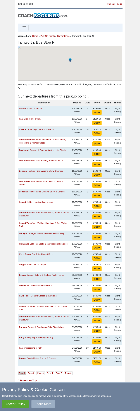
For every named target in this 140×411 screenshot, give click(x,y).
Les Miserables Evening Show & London (42, 192)
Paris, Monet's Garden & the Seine (38, 296)
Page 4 (50, 373)
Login (119, 4)
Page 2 (31, 373)
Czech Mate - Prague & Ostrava (37, 358)
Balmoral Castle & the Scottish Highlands (43, 244)
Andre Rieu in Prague (33, 265)
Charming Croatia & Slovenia (36, 129)
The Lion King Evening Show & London (41, 171)
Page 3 (40, 373)
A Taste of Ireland (30, 108)
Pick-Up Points (47, 36)
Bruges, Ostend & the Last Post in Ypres (41, 275)
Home (35, 36)
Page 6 (68, 373)
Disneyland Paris (35, 285)
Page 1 (22, 373)
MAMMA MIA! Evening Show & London (41, 160)
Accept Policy (15, 404)
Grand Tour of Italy (30, 119)
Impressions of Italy (30, 348)
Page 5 (59, 373)
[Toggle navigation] (24, 28)
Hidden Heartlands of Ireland (36, 202)
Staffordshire (63, 36)
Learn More (43, 404)
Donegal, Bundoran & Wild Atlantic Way (41, 233)
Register (111, 4)
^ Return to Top (27, 380)
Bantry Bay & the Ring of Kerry (36, 254)
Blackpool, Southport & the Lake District (42, 150)
